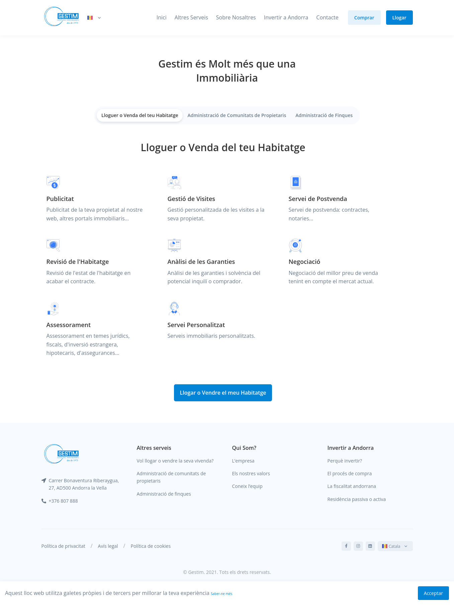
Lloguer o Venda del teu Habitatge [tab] (139, 115)
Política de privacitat (63, 546)
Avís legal (108, 546)
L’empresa (243, 461)
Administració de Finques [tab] (324, 115)
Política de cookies (150, 546)
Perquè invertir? (345, 461)
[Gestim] (61, 18)
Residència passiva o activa (357, 499)
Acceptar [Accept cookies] (433, 593)
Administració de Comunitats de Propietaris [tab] (236, 115)
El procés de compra (350, 473)
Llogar (399, 17)
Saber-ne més (221, 593)
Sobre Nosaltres (236, 17)
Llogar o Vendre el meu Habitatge (223, 392)
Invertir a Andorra (286, 17)
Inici (162, 17)
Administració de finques (164, 494)
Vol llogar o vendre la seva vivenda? (175, 461)
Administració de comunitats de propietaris (171, 477)
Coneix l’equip (247, 486)
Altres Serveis (191, 17)
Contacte (327, 17)
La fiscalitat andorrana (352, 486)
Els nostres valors (251, 473)
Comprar (364, 17)
